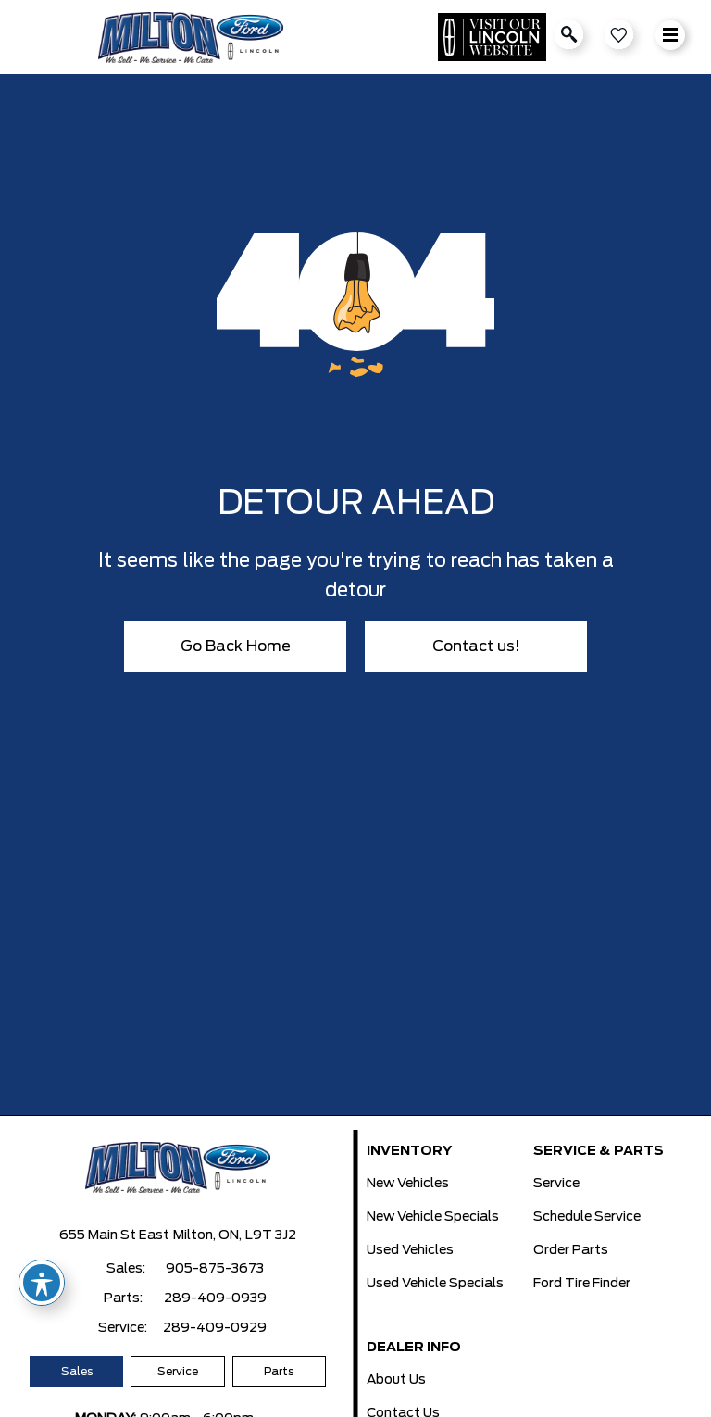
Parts (278, 1371)
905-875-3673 (215, 1268)
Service (177, 1371)
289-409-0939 (215, 1298)
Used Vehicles (410, 1250)
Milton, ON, (207, 1235)
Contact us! (476, 646)
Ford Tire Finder (581, 1283)
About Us (396, 1379)
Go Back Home (236, 646)
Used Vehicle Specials (435, 1283)
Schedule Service (587, 1216)
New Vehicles (408, 1183)
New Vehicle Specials (433, 1216)
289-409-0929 (215, 1328)
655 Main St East (114, 1235)
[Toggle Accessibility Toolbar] (41, 1282)
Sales (77, 1371)
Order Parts (570, 1250)
